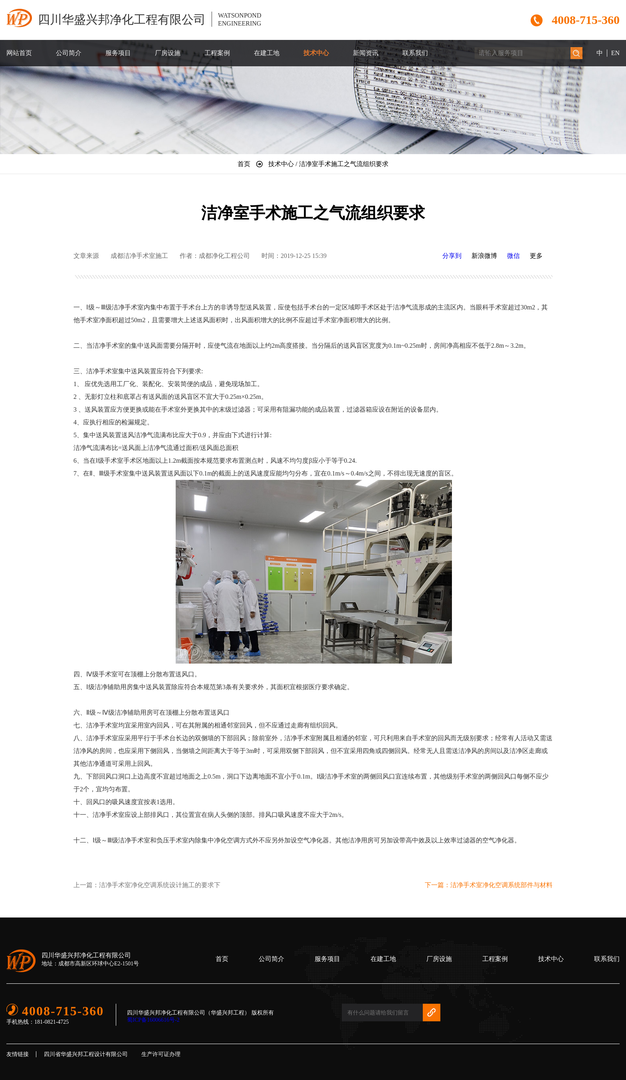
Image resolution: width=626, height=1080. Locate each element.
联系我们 (415, 53)
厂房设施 (167, 53)
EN (615, 53)
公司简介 (68, 53)
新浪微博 (484, 255)
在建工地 (266, 53)
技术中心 (316, 53)
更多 (536, 255)
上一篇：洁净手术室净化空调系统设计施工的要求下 (146, 885)
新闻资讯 (365, 53)
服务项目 (118, 53)
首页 (222, 958)
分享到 (452, 255)
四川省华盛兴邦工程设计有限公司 (86, 1054)
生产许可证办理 (160, 1054)
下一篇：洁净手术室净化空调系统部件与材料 (489, 885)
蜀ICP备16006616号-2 (153, 1020)
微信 (513, 255)
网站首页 (19, 53)
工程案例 (217, 53)
